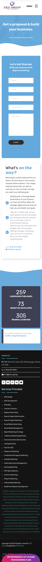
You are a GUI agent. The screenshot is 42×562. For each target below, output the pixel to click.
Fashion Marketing (30, 502)
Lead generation (9, 444)
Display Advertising (10, 412)
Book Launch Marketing (10, 500)
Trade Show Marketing (25, 520)
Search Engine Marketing (12, 420)
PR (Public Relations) (11, 511)
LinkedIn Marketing (9, 459)
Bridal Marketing (24, 500)
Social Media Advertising (12, 424)
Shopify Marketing (9, 479)
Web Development (9, 401)
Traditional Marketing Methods (14, 436)
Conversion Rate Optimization (14, 440)
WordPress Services (18, 517)
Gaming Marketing (9, 467)
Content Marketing (10, 475)
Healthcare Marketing (8, 505)
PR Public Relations (10, 471)
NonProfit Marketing (18, 526)
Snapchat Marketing (8, 514)
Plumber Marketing (22, 523)
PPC (4, 494)
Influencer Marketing (10, 451)
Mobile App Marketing (33, 508)
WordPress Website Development (15, 487)
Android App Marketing (11, 483)
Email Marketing (30, 491)
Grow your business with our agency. (21, 37)
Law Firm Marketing (33, 532)
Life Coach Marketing (33, 505)
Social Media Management (12, 428)
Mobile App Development (10, 508)
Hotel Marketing (21, 505)
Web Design (7, 397)
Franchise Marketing (9, 529)
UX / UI (33, 514)
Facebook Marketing (17, 502)
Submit (16, 142)
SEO (37, 491)
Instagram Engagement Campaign (13, 491)
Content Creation (9, 409)
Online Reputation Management (14, 463)
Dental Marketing (22, 529)
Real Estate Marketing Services (28, 511)
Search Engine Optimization (13, 416)
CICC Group (20, 546)
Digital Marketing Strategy (12, 432)
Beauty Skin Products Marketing (28, 497)
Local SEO (22, 508)
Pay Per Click (7, 448)
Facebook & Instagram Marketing (15, 455)
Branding (6, 405)
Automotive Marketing (19, 532)
